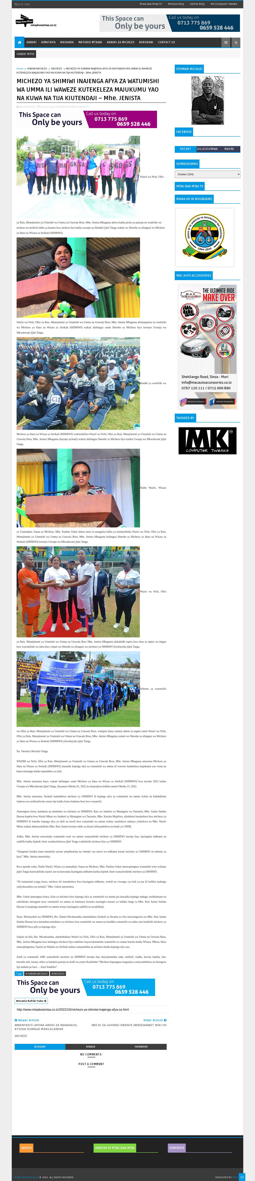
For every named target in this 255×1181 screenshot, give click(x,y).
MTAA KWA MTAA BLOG (27, 1177)
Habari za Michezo (121, 42)
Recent (185, 149)
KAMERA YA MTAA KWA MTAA (115, 1148)
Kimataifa (48, 42)
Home (20, 68)
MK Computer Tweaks (224, 4)
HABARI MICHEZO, (67, 106)
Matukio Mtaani (90, 42)
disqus (90, 1046)
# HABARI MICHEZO (37, 973)
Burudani (146, 42)
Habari (32, 42)
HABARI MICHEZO (37, 68)
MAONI (229, 149)
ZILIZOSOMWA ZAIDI (207, 149)
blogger (40, 1046)
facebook (141, 1046)
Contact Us (166, 42)
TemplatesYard (129, 1172)
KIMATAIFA (176, 1148)
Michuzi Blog (176, 4)
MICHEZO (56, 68)
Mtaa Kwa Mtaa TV (151, 4)
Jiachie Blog (197, 4)
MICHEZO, (84, 106)
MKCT (235, 1177)
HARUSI (26, 1148)
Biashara (67, 42)
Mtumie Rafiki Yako (31, 1001)
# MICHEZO (58, 973)
